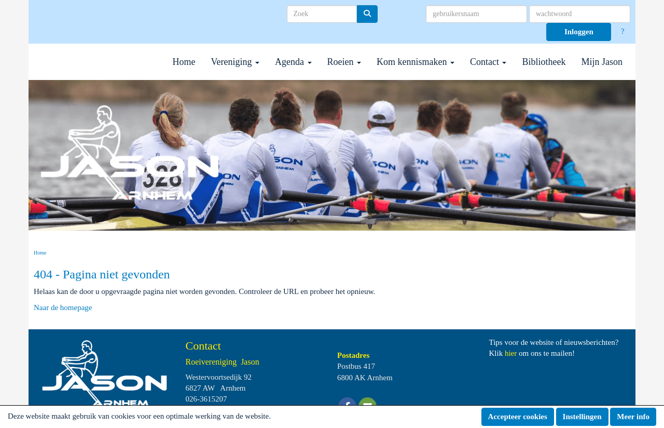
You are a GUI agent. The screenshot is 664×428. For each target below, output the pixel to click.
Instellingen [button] (582, 416)
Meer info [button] (633, 416)
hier (511, 353)
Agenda (293, 62)
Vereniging (235, 62)
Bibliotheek (543, 62)
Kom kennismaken (415, 62)
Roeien (344, 62)
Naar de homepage (63, 307)
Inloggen (578, 32)
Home (184, 62)
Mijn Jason (601, 62)
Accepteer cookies (517, 416)
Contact (488, 62)
